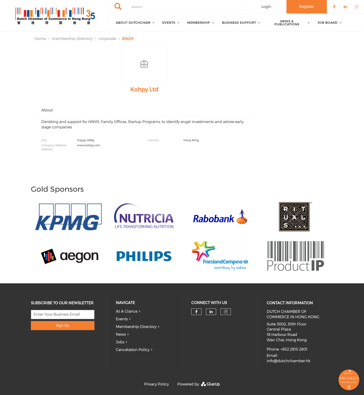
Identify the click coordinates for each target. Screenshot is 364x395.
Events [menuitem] (168, 22)
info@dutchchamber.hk (288, 361)
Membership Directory (136, 327)
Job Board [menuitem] (328, 22)
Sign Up (62, 325)
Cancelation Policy (133, 350)
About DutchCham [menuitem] (133, 22)
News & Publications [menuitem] (286, 22)
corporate (107, 39)
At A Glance (126, 311)
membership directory (72, 39)
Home (40, 39)
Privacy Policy (156, 384)
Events (122, 319)
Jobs (120, 342)
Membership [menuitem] (198, 22)
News (121, 334)
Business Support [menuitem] (239, 22)
